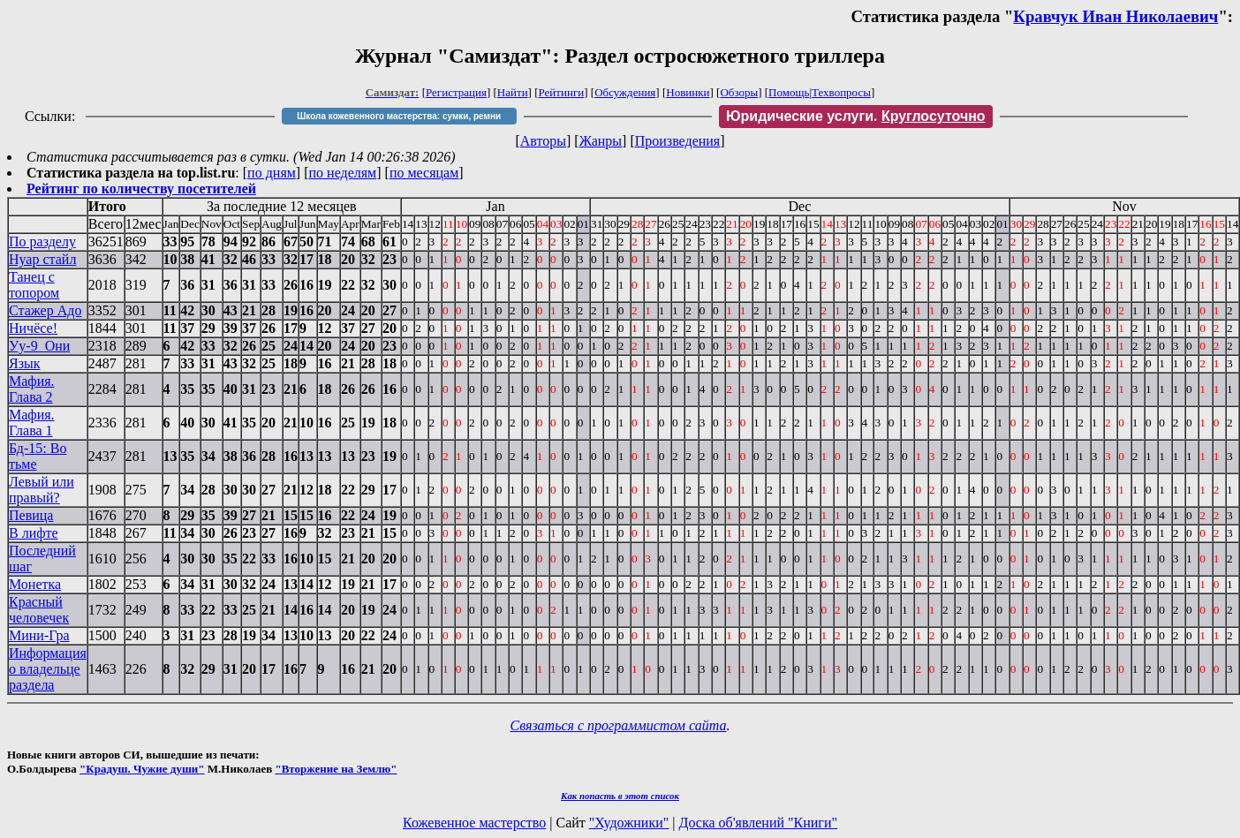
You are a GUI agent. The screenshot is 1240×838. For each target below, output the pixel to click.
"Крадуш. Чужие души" (142, 768)
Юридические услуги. (856, 116)
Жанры (600, 140)
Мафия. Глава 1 (32, 422)
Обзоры (739, 92)
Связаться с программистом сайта (618, 725)
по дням (271, 172)
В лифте (33, 532)
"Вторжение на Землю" (336, 768)
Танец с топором (34, 284)
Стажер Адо (45, 310)
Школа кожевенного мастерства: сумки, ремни (399, 116)
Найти (512, 92)
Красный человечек (39, 609)
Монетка (35, 584)
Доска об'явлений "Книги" (757, 822)
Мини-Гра (39, 635)
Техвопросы (841, 92)
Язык (25, 363)
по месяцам (423, 172)
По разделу (42, 241)
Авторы (543, 140)
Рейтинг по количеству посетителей (141, 188)
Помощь (788, 92)
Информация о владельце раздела (48, 668)
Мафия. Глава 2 (32, 389)
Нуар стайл (42, 259)
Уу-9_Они (39, 345)
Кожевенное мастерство (474, 822)
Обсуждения (624, 92)
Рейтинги (562, 92)
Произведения (678, 140)
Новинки (687, 92)
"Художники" (629, 822)
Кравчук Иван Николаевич (1115, 16)
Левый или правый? (41, 489)
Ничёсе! (33, 328)
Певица (31, 515)
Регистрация (456, 92)
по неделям (343, 172)
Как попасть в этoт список (620, 795)
